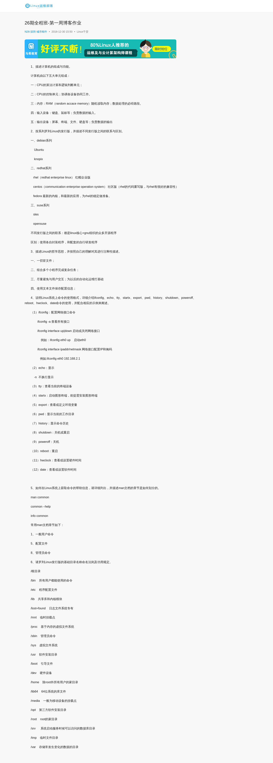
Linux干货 (82, 31)
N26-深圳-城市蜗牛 (36, 31)
